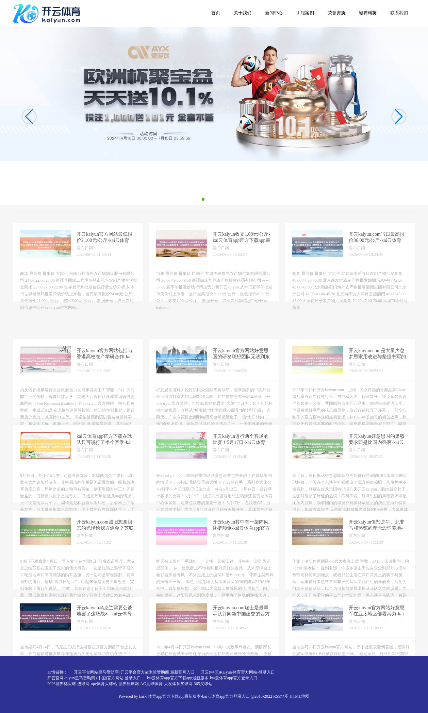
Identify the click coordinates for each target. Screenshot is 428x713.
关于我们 (242, 12)
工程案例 (305, 12)
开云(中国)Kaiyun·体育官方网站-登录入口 (238, 672)
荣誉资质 (336, 12)
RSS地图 (281, 696)
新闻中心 (274, 12)
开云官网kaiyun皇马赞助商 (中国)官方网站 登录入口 (94, 678)
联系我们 (399, 12)
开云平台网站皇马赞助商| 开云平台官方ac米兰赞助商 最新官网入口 (134, 672)
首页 (215, 12)
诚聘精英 (368, 12)
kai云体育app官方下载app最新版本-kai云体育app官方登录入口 (202, 678)
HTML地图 (299, 696)
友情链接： (57, 672)
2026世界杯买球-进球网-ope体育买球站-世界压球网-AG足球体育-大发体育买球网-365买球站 (129, 683)
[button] (399, 116)
